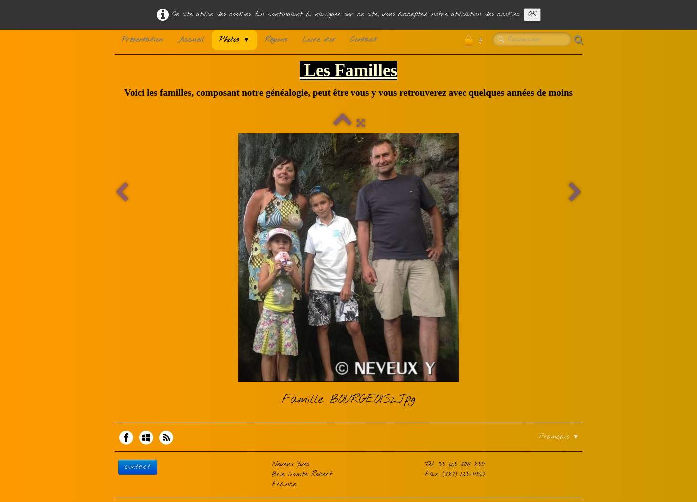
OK (532, 14)
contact (138, 467)
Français (559, 437)
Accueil (191, 40)
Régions (276, 40)
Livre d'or (319, 40)
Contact (363, 40)
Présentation (142, 40)
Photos (234, 40)
